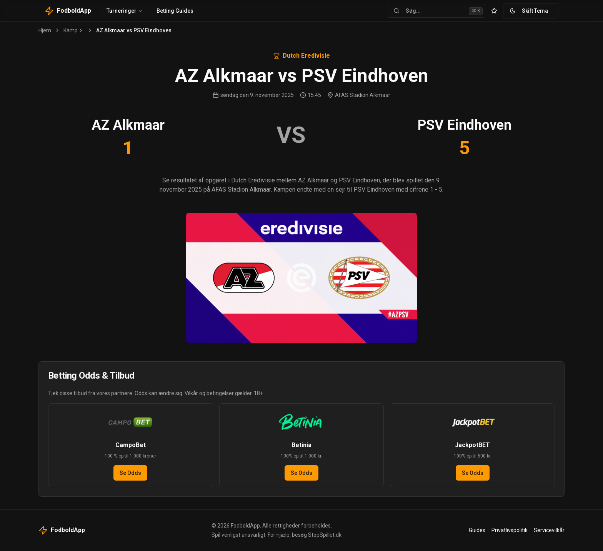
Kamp (70, 30)
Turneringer (125, 11)
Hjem (44, 30)
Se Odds (130, 473)
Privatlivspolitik (509, 530)
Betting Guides (175, 11)
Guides (477, 530)
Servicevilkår (549, 530)
